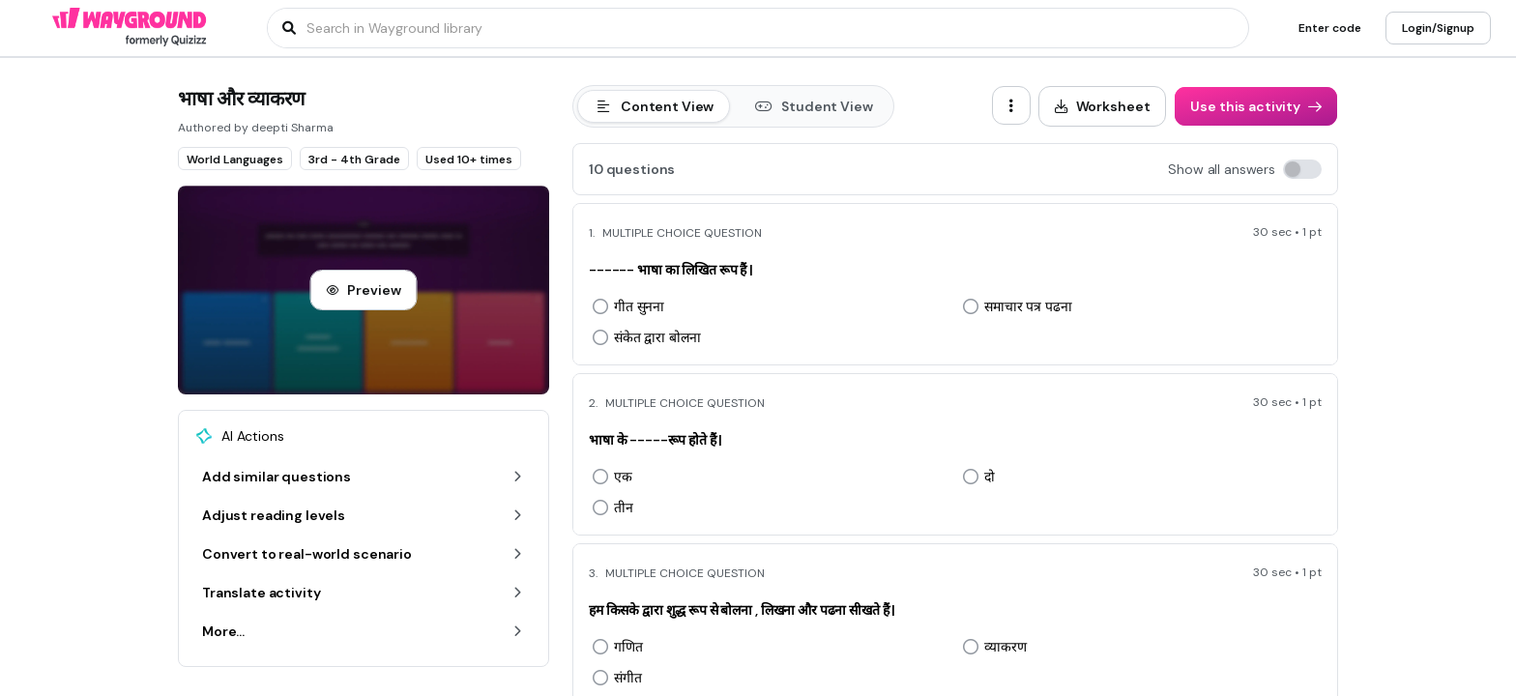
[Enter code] (1330, 28)
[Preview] (363, 290)
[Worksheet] (1102, 106)
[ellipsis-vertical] (1011, 105)
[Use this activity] (1256, 106)
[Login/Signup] (1438, 28)
